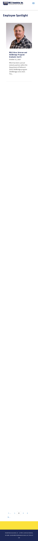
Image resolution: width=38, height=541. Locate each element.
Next (10, 517)
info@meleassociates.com (22, 535)
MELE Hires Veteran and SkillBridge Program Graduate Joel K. (18, 54)
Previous (10, 513)
